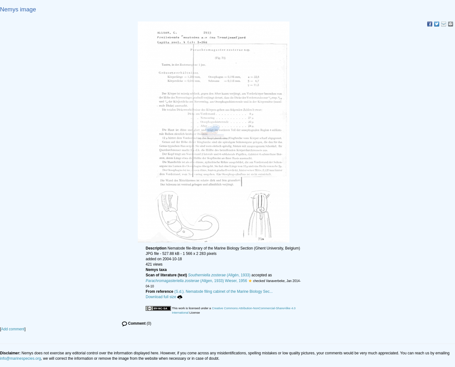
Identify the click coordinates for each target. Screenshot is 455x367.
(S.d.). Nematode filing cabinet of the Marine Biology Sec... (223, 291)
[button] (250, 280)
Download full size (164, 297)
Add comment (12, 329)
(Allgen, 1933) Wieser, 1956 (196, 281)
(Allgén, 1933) (219, 275)
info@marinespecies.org (20, 358)
